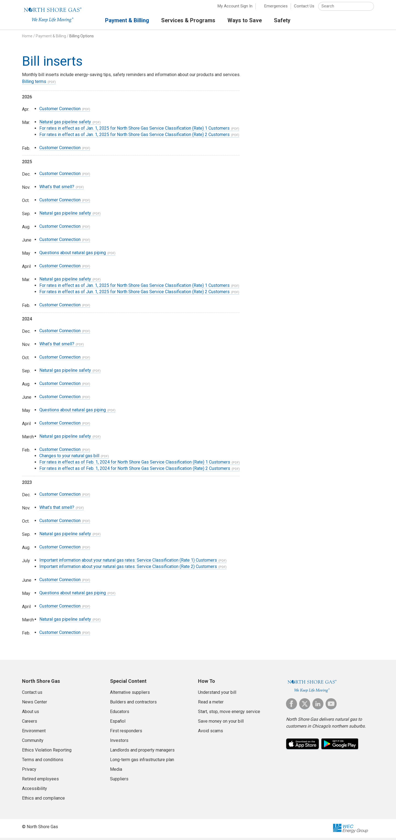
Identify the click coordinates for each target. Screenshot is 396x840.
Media (116, 771)
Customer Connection (60, 110)
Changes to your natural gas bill (69, 458)
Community (32, 742)
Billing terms (34, 83)
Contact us (32, 694)
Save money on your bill (221, 723)
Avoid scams (210, 733)
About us (30, 713)
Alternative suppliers (130, 694)
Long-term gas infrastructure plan (142, 761)
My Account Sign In (235, 8)
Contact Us (304, 8)
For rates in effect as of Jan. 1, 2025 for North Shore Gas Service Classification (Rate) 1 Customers (134, 130)
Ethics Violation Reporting (47, 752)
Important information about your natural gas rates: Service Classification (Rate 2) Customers (128, 568)
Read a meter (211, 704)
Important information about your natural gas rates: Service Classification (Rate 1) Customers (128, 562)
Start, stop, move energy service (229, 713)
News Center (34, 704)
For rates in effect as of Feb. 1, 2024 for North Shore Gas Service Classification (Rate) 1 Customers (134, 464)
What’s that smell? (56, 189)
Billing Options (81, 38)
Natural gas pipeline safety (65, 124)
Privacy (29, 771)
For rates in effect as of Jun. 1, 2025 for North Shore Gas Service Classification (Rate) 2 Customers (134, 293)
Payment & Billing (51, 38)
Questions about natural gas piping (72, 254)
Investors (119, 742)
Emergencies (276, 8)
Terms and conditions (42, 761)
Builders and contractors (133, 704)
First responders (126, 733)
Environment (34, 733)
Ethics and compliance (43, 800)
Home (27, 38)
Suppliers (119, 781)
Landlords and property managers (142, 752)
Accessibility (34, 790)
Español (117, 723)
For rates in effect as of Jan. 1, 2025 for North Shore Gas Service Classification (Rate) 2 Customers (134, 136)
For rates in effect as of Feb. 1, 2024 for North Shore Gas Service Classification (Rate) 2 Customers (134, 470)
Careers (29, 723)
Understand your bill (217, 694)
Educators (119, 713)
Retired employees (40, 781)
